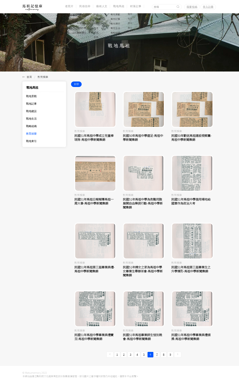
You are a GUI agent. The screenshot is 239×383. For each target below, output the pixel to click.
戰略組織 (31, 126)
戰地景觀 (31, 96)
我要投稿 (192, 6)
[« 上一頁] (110, 354)
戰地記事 (31, 103)
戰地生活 (31, 118)
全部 (76, 84)
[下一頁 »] (177, 354)
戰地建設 (31, 111)
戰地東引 (31, 141)
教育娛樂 (31, 133)
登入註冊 (208, 6)
